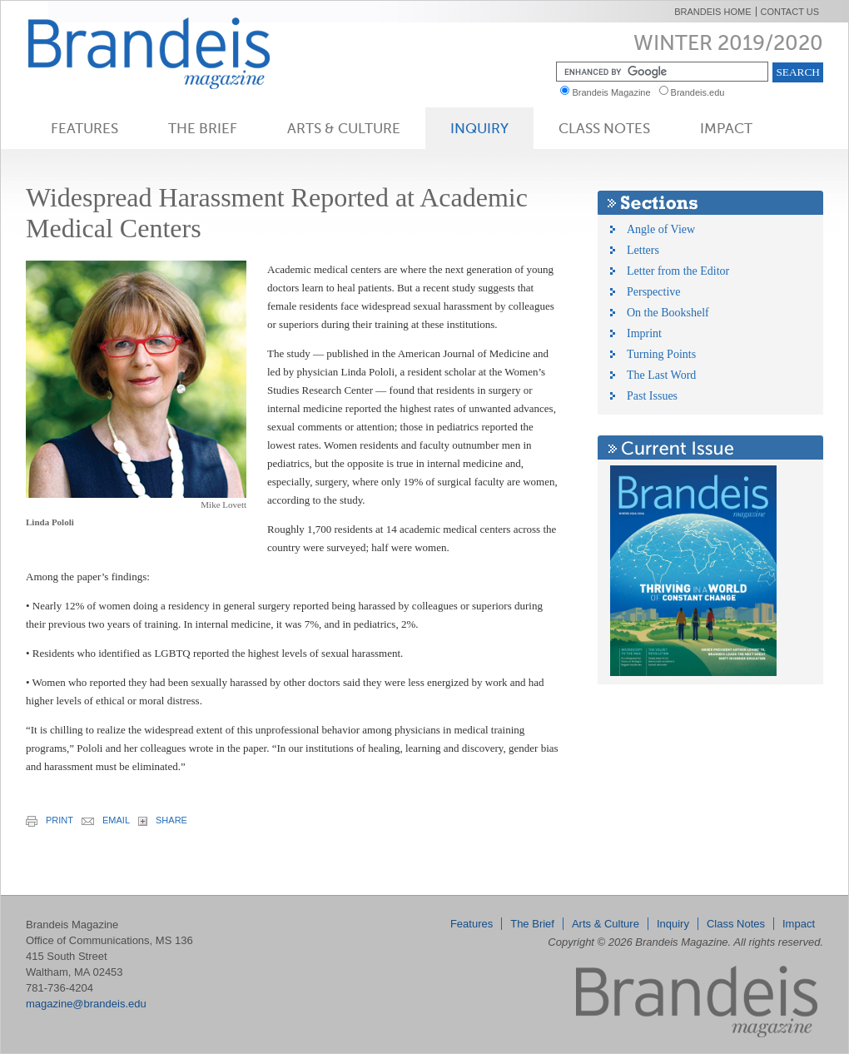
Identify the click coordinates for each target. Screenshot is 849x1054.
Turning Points (661, 354)
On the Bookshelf (668, 312)
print (49, 821)
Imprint (644, 333)
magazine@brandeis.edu (86, 1003)
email (106, 820)
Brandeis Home (712, 12)
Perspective (654, 292)
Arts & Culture (343, 128)
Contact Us (790, 12)
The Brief (202, 128)
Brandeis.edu (701, 92)
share (162, 820)
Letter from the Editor (678, 271)
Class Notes (604, 128)
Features (84, 128)
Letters (643, 250)
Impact (726, 128)
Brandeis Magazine (176, 52)
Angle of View (661, 229)
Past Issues (652, 396)
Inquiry (479, 128)
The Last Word (661, 375)
